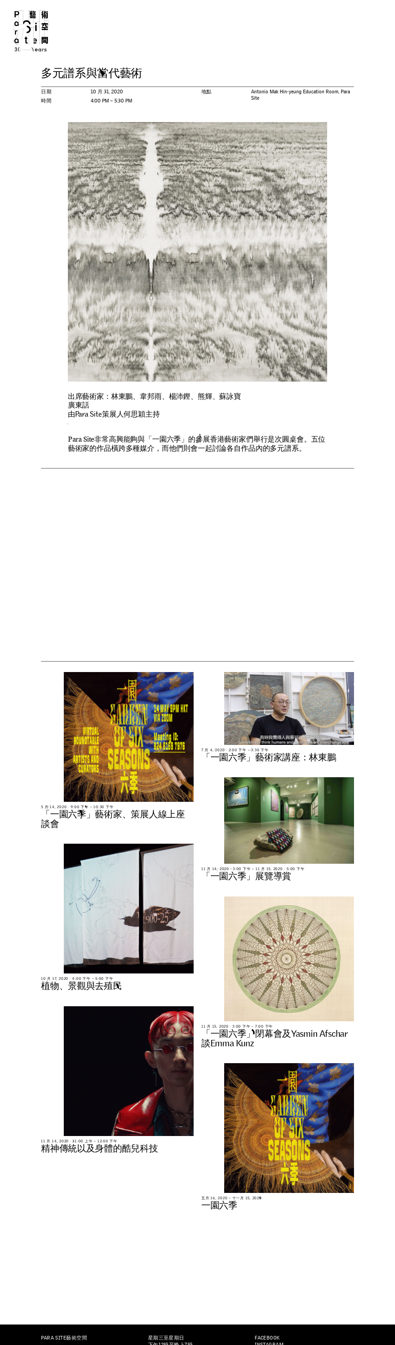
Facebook (267, 1338)
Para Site (40, 30)
